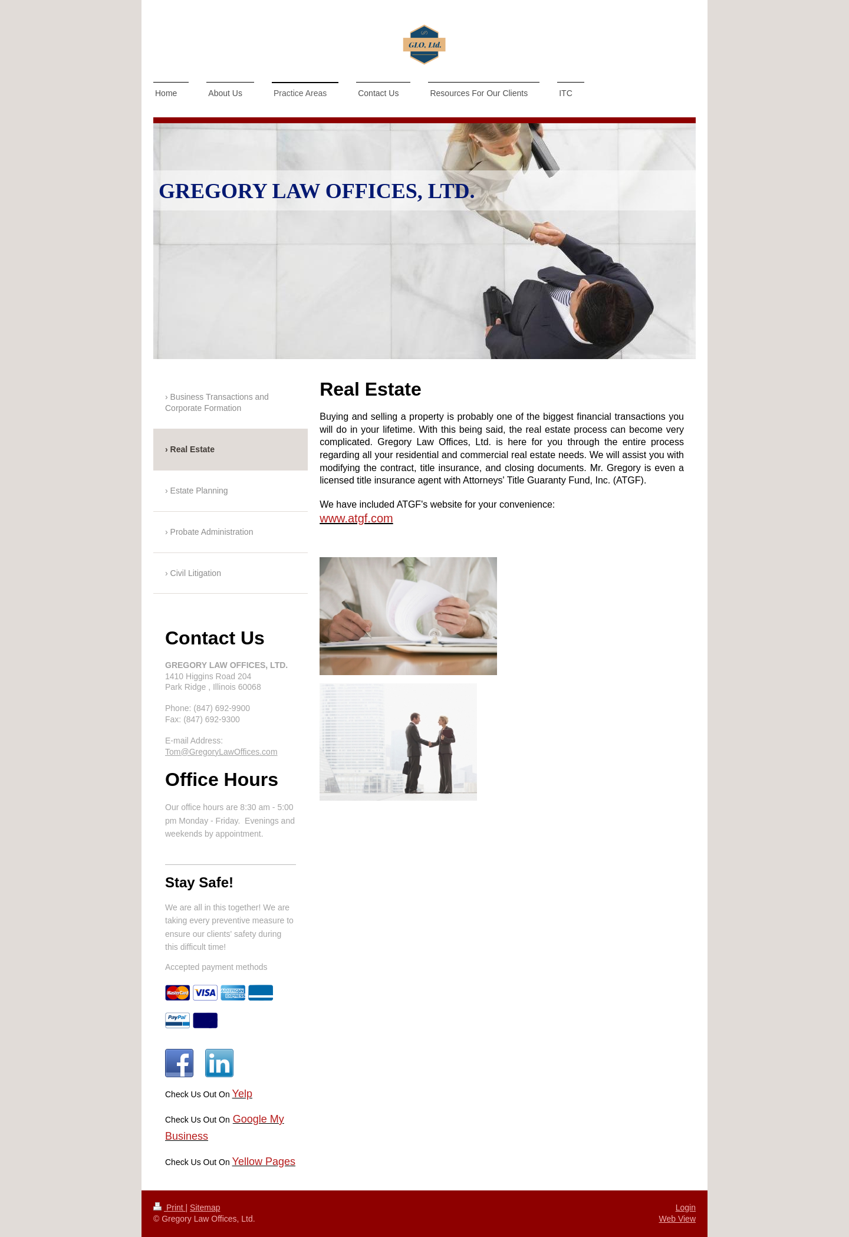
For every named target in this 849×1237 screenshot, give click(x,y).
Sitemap (205, 1207)
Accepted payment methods (216, 967)
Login (686, 1207)
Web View (677, 1218)
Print (169, 1207)
